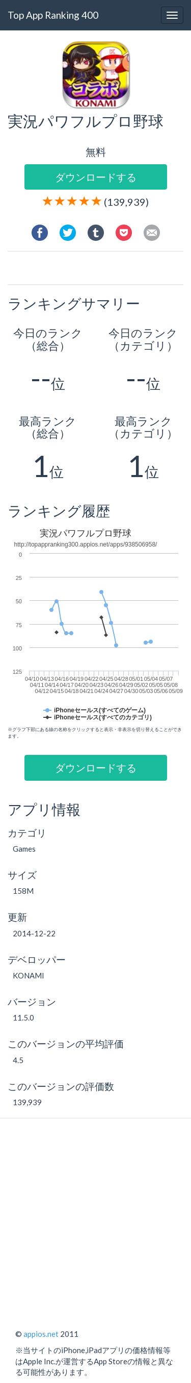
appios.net (41, 1333)
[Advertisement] (103, 269)
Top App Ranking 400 (53, 15)
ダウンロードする (96, 177)
